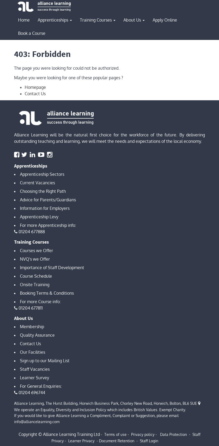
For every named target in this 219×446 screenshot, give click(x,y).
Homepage (35, 87)
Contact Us (35, 93)
